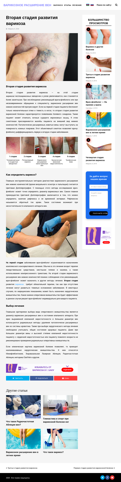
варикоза (20, 284)
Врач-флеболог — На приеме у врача (96, 103)
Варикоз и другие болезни (94, 48)
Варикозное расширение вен (27, 5)
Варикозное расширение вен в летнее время (22, 454)
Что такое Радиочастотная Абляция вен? (20, 423)
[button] (17, 378)
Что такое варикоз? (53, 452)
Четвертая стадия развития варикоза (95, 158)
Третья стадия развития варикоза (98, 76)
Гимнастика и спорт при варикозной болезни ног (56, 420)
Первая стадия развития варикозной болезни (94, 468)
